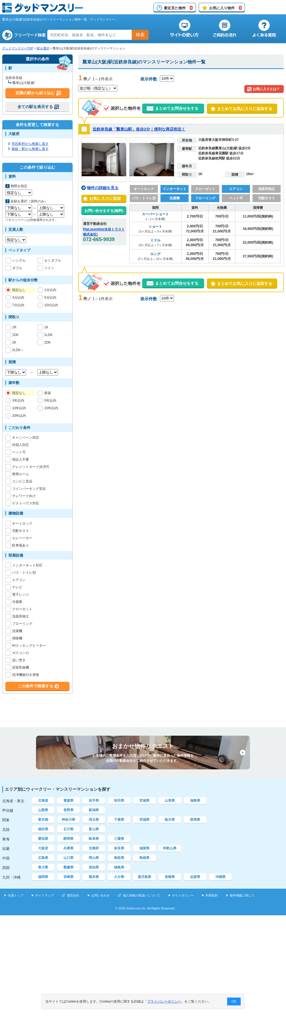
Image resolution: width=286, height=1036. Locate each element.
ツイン (49, 268)
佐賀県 (195, 877)
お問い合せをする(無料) (104, 211)
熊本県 (94, 877)
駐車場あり (20, 545)
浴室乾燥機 (20, 667)
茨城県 (144, 820)
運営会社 (73, 895)
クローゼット (22, 609)
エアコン (19, 580)
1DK (15, 335)
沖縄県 (220, 877)
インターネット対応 (27, 565)
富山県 (94, 829)
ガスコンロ (20, 653)
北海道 (43, 800)
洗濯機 (17, 631)
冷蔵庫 (17, 602)
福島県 (195, 800)
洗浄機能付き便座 (25, 675)
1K (46, 327)
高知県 (94, 867)
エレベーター (22, 538)
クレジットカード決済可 (30, 467)
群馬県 (195, 820)
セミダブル (52, 260)
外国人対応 (20, 445)
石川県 (68, 829)
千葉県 (119, 820)
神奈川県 (68, 820)
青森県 (68, 800)
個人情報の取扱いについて (141, 895)
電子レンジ (20, 594)
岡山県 (94, 858)
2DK (47, 342)
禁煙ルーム (20, 474)
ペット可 (19, 452)
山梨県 (43, 810)
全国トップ (15, 895)
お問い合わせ (100, 895)
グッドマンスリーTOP (17, 48)
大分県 (119, 877)
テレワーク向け (24, 496)
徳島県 (119, 867)
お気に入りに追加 (104, 198)
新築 (47, 393)
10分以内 (51, 305)
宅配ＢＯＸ (20, 531)
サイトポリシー (183, 895)
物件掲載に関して (242, 895)
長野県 (68, 810)
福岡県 (43, 877)
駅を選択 (43, 48)
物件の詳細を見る (103, 188)
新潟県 (94, 810)
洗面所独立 (20, 616)
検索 (140, 34)
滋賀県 (144, 848)
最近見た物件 (178, 8)
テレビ (17, 587)
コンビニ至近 (22, 481)
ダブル (17, 268)
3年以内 (18, 400)
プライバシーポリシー (164, 1001)
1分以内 (50, 290)
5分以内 (50, 297)
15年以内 (51, 408)
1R (14, 327)
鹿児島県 (144, 877)
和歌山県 (169, 848)
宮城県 (144, 800)
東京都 (43, 820)
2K (14, 342)
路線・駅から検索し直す (30, 149)
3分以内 (18, 297)
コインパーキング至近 (29, 489)
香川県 (43, 867)
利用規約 (211, 895)
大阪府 (43, 848)
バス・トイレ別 (24, 573)
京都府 (94, 848)
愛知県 (43, 839)
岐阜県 (94, 839)
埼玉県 (94, 820)
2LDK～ (18, 350)
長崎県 (170, 877)
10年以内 (19, 408)
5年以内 (50, 400)
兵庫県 (68, 848)
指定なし (19, 290)
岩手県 (94, 800)
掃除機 (17, 638)
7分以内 (18, 305)
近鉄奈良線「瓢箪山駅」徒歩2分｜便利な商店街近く (139, 129)
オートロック (22, 523)
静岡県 (68, 839)
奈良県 (119, 848)
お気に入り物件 (225, 8)
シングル (19, 260)
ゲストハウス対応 (25, 503)
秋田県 (119, 800)
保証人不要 (20, 459)
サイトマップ (44, 895)
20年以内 (19, 416)
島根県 (144, 858)
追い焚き (19, 660)
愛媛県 (68, 867)
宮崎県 (68, 877)
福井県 (43, 829)
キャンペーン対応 (25, 438)
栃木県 (170, 820)
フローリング (22, 624)
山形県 (170, 800)
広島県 (43, 858)
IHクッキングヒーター (29, 646)
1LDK (48, 335)
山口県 (68, 858)
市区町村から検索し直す (30, 144)
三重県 (119, 839)
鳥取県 (119, 858)
